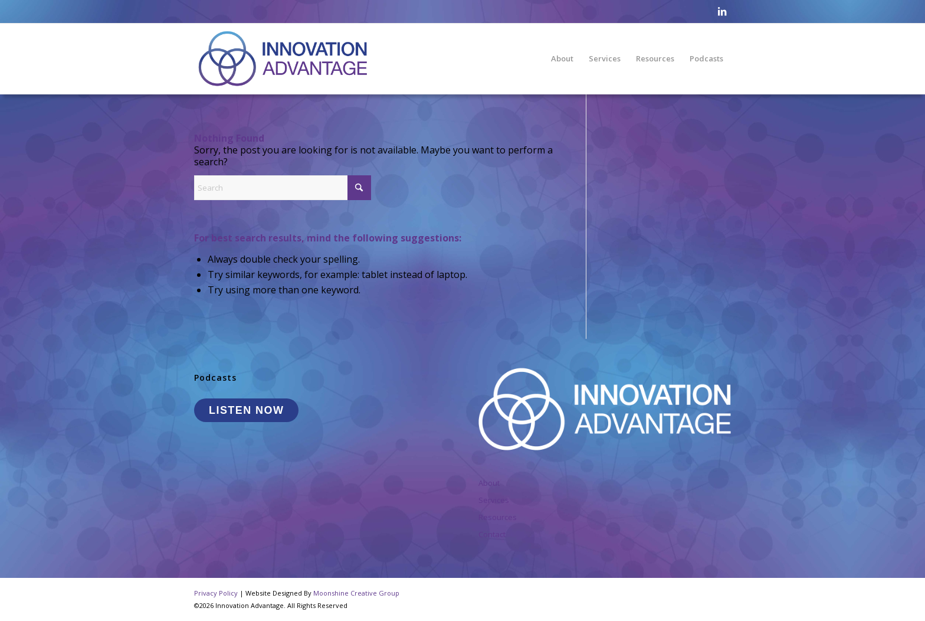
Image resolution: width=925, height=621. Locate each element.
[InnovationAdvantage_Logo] (282, 58)
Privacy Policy (216, 593)
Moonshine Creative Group (356, 593)
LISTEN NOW (246, 410)
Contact (492, 534)
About (489, 483)
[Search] (282, 187)
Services (493, 500)
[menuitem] (562, 58)
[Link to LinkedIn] (722, 11)
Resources (497, 517)
